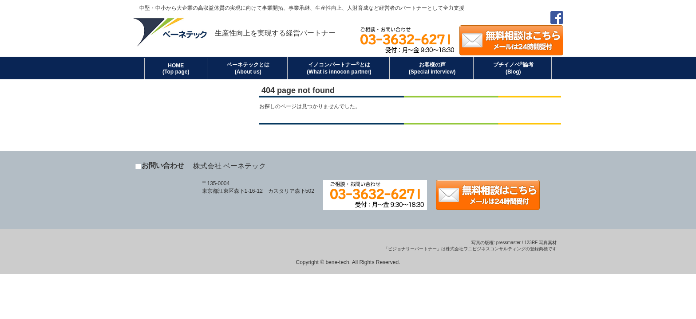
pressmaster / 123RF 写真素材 (526, 242)
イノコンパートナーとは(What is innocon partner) (339, 68)
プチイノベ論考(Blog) (513, 68)
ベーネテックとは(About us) (248, 68)
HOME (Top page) (175, 68)
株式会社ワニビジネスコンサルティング (486, 248)
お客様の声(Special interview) (432, 68)
